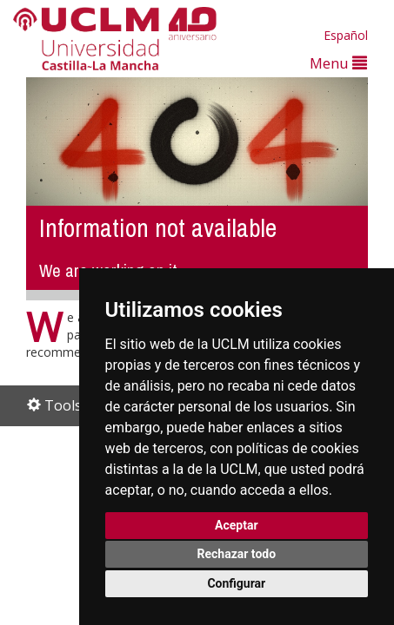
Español (346, 35)
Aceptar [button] (236, 525)
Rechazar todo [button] (236, 554)
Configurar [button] (236, 583)
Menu (338, 63)
